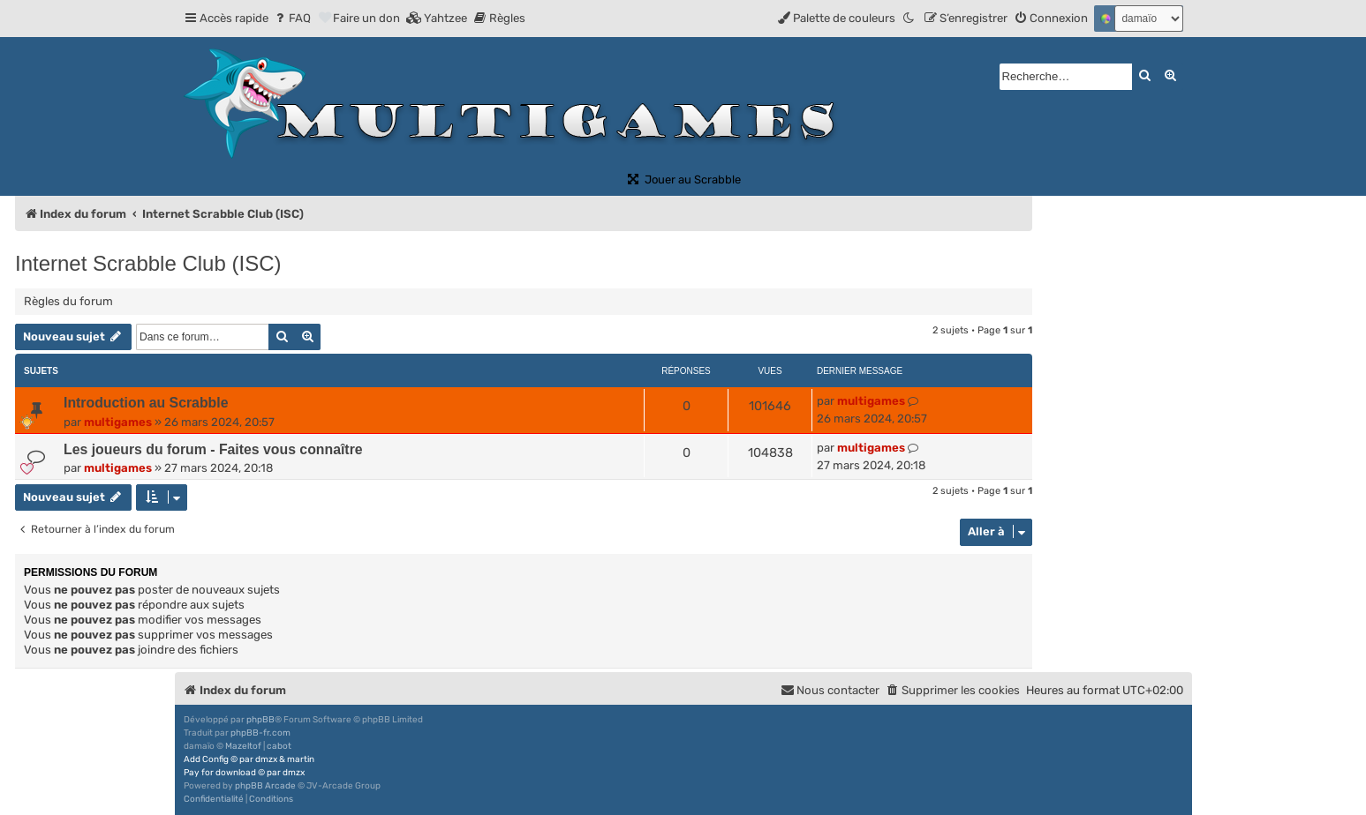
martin (300, 759)
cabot (279, 746)
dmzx (266, 759)
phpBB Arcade (265, 786)
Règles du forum (68, 301)
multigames (118, 422)
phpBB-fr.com (260, 733)
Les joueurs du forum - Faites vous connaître (213, 449)
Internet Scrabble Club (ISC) (148, 263)
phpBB (260, 719)
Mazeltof (243, 746)
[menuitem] (292, 18)
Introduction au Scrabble (146, 402)
